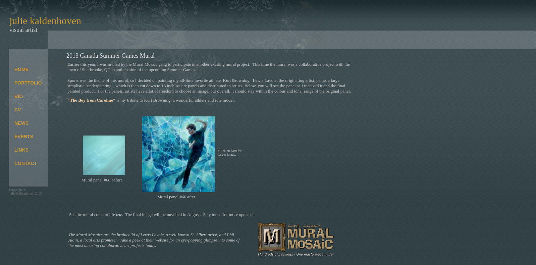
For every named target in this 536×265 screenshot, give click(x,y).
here (119, 215)
